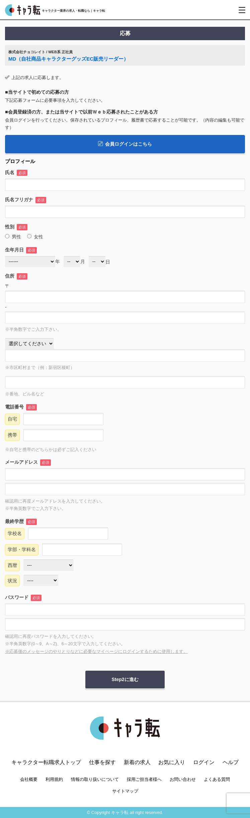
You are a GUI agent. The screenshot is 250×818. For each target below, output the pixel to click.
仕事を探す (102, 762)
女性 (35, 236)
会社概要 (28, 779)
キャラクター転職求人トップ (46, 762)
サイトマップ (125, 791)
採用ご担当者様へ (144, 779)
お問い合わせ (183, 779)
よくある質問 (217, 779)
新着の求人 (137, 762)
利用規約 (54, 779)
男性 (13, 236)
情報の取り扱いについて (95, 779)
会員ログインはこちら (125, 144)
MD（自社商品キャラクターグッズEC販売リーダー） (68, 59)
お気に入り (171, 762)
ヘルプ (231, 762)
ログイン (204, 762)
